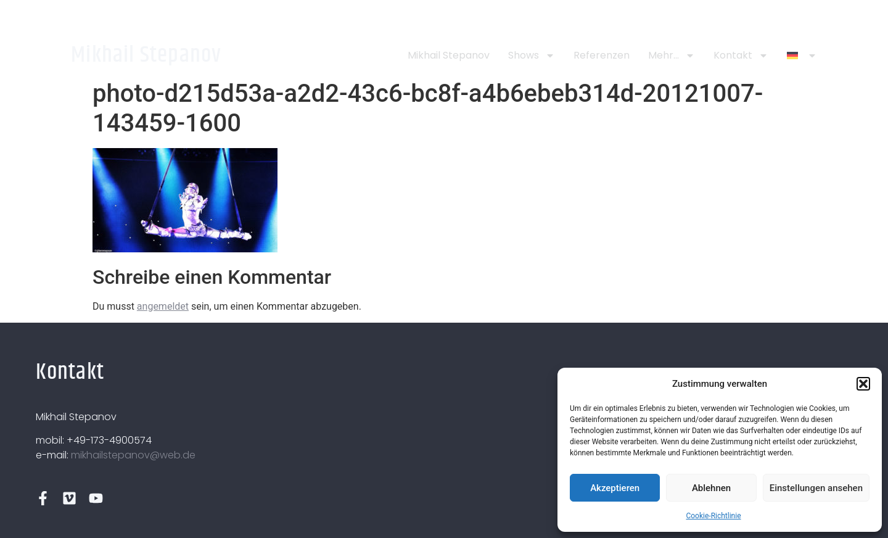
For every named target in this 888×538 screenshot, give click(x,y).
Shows (531, 56)
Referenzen (602, 55)
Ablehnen (711, 488)
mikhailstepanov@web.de (133, 455)
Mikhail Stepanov (146, 55)
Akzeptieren (614, 488)
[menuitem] (802, 56)
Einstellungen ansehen (816, 488)
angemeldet (163, 306)
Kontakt (740, 56)
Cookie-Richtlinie (713, 515)
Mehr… (671, 56)
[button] (863, 384)
